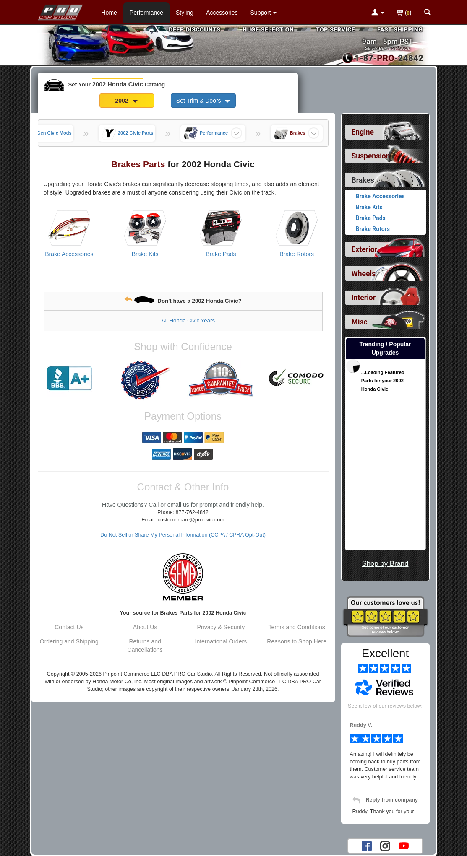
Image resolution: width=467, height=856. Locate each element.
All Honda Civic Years (188, 320)
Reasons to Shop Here (296, 641)
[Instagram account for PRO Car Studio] (385, 845)
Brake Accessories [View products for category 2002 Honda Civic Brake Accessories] (69, 254)
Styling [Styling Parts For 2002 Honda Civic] (184, 12)
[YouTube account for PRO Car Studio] (404, 845)
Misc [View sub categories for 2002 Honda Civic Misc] (360, 322)
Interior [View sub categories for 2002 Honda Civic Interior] (364, 297)
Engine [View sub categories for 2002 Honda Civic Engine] (363, 132)
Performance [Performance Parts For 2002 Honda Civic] (146, 12)
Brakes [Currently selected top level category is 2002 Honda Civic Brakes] (363, 180)
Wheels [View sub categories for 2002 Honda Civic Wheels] (364, 274)
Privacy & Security (221, 627)
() (404, 13)
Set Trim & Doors (203, 100)
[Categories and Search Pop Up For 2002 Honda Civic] (427, 13)
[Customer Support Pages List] (263, 12)
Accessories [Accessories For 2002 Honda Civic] (221, 12)
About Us (145, 627)
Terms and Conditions (296, 627)
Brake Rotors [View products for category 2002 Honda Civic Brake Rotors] (296, 254)
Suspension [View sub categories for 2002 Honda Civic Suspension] (371, 156)
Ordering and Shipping (69, 641)
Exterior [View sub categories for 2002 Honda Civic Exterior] (364, 249)
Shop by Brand (385, 564)
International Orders (221, 641)
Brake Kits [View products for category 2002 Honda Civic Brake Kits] (145, 254)
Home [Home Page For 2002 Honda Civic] (109, 12)
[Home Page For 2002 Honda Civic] (60, 10)
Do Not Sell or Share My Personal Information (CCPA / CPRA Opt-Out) (183, 535)
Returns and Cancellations (145, 645)
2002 (126, 100)
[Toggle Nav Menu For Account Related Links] (377, 13)
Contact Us (69, 627)
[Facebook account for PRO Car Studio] (367, 845)
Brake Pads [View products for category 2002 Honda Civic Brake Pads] (221, 254)
